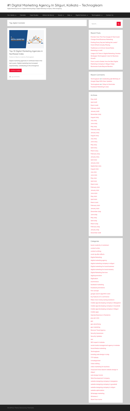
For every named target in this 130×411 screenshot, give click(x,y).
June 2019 (94, 214)
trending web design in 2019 (100, 354)
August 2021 (95, 169)
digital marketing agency (99, 260)
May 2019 (94, 217)
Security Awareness (97, 333)
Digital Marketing (96, 257)
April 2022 (94, 160)
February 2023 (95, 154)
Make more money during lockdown (102, 300)
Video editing (95, 363)
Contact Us (109, 15)
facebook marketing (97, 284)
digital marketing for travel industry (102, 269)
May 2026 (94, 99)
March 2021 (94, 184)
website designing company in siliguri (103, 387)
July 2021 (94, 172)
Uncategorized (95, 360)
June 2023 (94, 141)
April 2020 (94, 199)
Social (61, 15)
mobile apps (95, 312)
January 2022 (95, 163)
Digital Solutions (82, 15)
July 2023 (94, 138)
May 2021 (94, 178)
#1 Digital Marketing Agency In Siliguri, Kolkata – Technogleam (54, 5)
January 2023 (95, 157)
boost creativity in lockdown (100, 245)
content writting (96, 251)
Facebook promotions (98, 287)
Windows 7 (94, 396)
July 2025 (94, 120)
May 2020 (94, 196)
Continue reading (15, 70)
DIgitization (94, 278)
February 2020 (95, 205)
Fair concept (95, 290)
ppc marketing (95, 327)
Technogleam (97, 15)
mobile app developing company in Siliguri (104, 309)
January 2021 (95, 190)
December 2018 (96, 233)
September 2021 (96, 166)
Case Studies (34, 15)
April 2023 (94, 148)
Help (69, 15)
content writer (95, 248)
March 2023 (94, 151)
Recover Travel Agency (98, 330)
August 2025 (95, 117)
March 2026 (94, 105)
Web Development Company (100, 378)
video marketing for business (100, 366)
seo (92, 339)
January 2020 (95, 208)
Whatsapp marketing (97, 393)
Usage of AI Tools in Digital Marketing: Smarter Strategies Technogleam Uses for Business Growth (106, 56)
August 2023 (95, 135)
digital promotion (96, 275)
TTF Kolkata (94, 357)
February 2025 (95, 129)
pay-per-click (95, 318)
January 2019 (95, 230)
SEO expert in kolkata (98, 342)
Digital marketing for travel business (102, 266)
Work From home (96, 399)
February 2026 (95, 108)
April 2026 (94, 102)
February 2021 (95, 187)
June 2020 (94, 193)
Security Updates (96, 336)
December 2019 (96, 211)
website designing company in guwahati (104, 384)
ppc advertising (96, 324)
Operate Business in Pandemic (101, 315)
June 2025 (94, 123)
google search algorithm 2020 (100, 294)
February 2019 (95, 226)
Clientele (23, 15)
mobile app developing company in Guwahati (105, 306)
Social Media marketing (98, 348)
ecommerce (95, 281)
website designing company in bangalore (104, 381)
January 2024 (95, 132)
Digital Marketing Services (99, 272)
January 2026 (95, 111)
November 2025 (96, 114)
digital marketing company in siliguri (102, 263)
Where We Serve (48, 15)
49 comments (16, 76)
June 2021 (94, 175)
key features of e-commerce (100, 297)
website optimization (97, 390)
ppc (92, 321)
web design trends (97, 375)
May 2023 (94, 145)
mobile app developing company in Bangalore (106, 303)
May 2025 (94, 126)
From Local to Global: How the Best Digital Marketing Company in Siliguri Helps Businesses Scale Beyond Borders (104, 64)
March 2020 (94, 202)
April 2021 (94, 181)
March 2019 (94, 223)
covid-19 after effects (97, 254)
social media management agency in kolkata (105, 345)
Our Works (11, 15)
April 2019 (94, 220)
